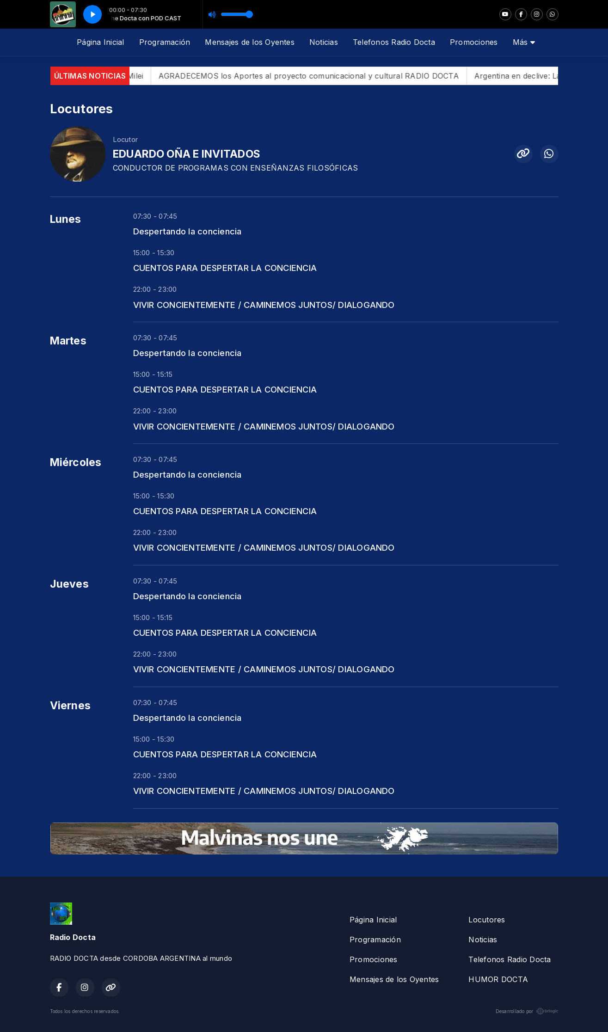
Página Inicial (100, 42)
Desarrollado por (527, 1011)
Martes (68, 340)
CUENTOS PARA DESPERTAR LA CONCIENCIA (225, 268)
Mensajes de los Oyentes (250, 42)
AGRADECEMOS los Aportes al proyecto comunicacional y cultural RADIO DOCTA (321, 75)
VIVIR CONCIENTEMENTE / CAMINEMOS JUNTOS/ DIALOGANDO (264, 305)
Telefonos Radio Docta (394, 42)
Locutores (486, 919)
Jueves (69, 583)
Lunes (65, 219)
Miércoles (76, 462)
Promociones (474, 42)
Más (524, 42)
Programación (164, 42)
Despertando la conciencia (187, 231)
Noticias (323, 42)
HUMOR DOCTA (498, 979)
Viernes (70, 705)
